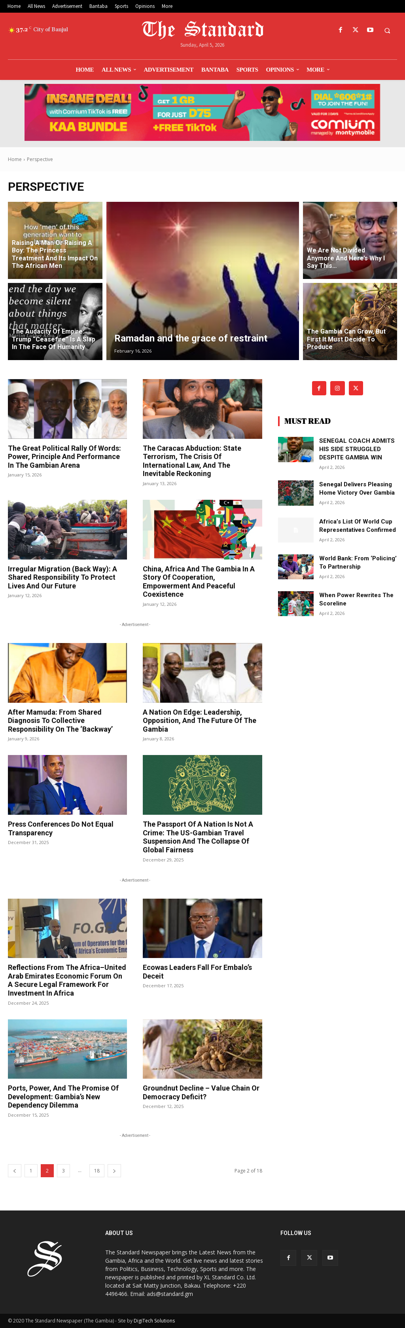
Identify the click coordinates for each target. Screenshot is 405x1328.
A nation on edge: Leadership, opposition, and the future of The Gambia (199, 720)
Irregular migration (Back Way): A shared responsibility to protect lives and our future (62, 577)
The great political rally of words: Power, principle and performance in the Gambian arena (64, 456)
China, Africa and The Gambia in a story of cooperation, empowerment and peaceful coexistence (199, 582)
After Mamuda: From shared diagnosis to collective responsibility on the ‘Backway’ (60, 720)
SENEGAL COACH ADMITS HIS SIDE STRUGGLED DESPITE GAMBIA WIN (357, 449)
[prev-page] (14, 1170)
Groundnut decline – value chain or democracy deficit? (201, 1092)
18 (97, 1170)
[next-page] (114, 1170)
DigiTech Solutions (154, 1320)
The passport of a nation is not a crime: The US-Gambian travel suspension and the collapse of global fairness (198, 837)
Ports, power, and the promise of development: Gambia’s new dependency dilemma (63, 1096)
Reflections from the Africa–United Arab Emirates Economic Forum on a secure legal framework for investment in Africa (67, 980)
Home (15, 159)
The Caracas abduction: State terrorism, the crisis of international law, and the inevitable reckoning (192, 461)
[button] (387, 30)
